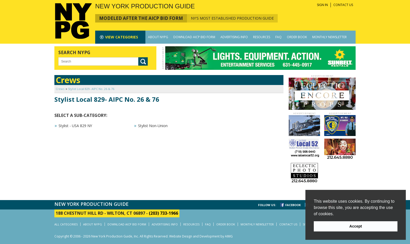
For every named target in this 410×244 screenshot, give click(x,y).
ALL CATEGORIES (66, 224)
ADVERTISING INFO (234, 37)
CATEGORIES (121, 37)
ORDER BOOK (297, 37)
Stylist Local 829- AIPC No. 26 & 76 (91, 89)
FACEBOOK (293, 205)
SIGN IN (322, 5)
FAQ (278, 37)
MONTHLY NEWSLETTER (329, 37)
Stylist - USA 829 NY (75, 125)
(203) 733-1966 (163, 213)
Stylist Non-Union (153, 125)
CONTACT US (343, 5)
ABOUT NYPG (158, 37)
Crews (60, 89)
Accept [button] (355, 226)
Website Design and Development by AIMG (201, 236)
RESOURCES (261, 37)
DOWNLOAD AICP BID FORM (194, 37)
